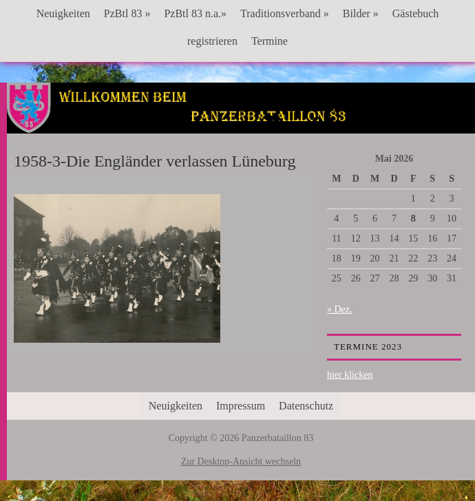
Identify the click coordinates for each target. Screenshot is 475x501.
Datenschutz (306, 406)
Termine (269, 41)
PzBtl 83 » (127, 13)
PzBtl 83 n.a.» (195, 13)
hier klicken (349, 375)
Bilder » (361, 13)
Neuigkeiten (63, 13)
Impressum (240, 406)
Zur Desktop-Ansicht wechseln (241, 461)
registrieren (212, 41)
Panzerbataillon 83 (241, 124)
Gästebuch (415, 13)
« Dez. (339, 309)
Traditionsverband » (284, 13)
